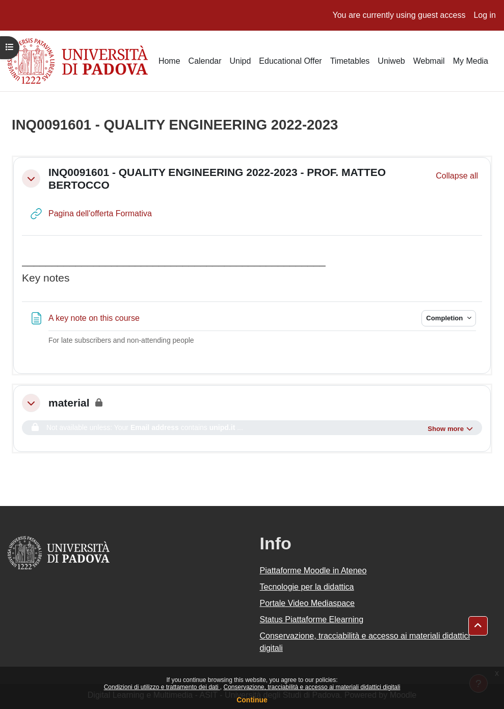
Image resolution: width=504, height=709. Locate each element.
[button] (31, 178)
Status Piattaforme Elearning (312, 619)
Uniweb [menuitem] (391, 61)
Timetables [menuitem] (350, 61)
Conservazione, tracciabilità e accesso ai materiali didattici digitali (311, 687)
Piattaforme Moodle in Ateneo (313, 570)
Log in (484, 15)
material (69, 403)
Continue (252, 700)
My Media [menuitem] (470, 61)
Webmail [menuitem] (429, 61)
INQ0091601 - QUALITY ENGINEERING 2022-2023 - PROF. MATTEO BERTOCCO (217, 178)
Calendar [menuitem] (205, 61)
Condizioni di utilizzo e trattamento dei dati (162, 687)
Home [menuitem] (169, 61)
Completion (445, 318)
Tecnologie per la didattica (307, 587)
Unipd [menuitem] (240, 61)
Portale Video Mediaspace (307, 603)
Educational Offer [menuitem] (290, 61)
